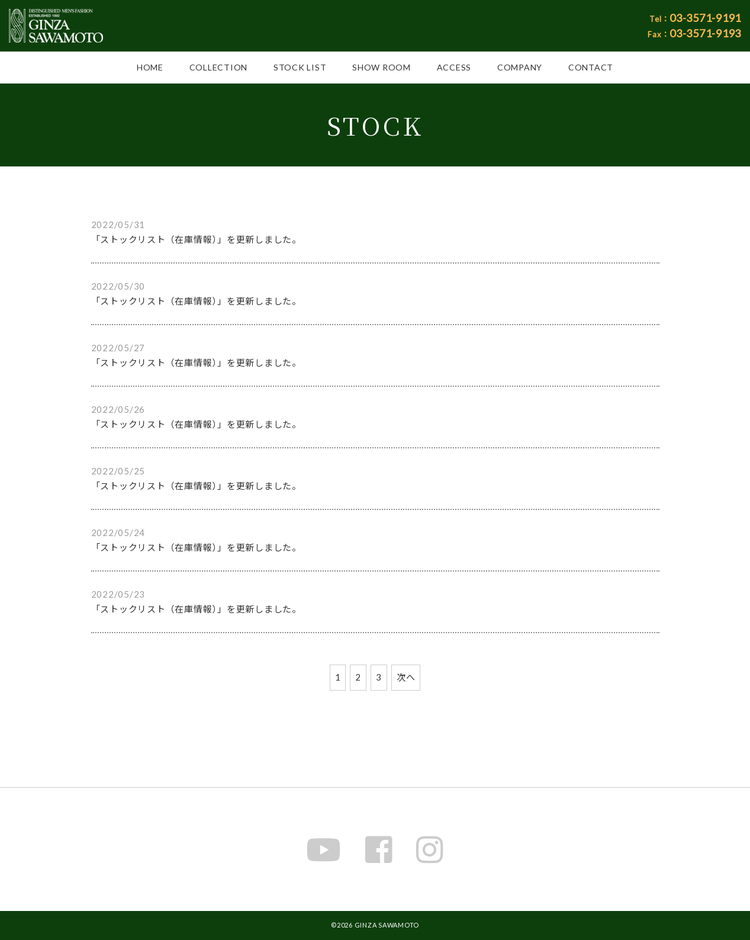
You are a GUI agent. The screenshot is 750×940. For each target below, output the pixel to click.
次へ (406, 677)
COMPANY (519, 67)
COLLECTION (218, 67)
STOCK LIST (300, 67)
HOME (150, 67)
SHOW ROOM (381, 67)
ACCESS (454, 67)
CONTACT (590, 67)
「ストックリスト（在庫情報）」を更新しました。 (196, 239)
